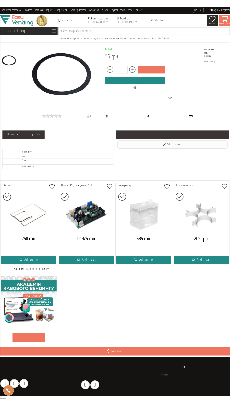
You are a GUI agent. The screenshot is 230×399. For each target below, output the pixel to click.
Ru (200, 10)
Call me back (66, 20)
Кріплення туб (184, 185)
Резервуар (125, 185)
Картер (8, 185)
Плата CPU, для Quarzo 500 (77, 185)
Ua (195, 10)
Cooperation (61, 10)
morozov (164, 375)
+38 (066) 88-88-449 (99, 22)
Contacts (139, 10)
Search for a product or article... (76, 31)
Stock (105, 10)
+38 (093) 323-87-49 (128, 22)
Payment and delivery (121, 10)
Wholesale (94, 10)
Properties (34, 134)
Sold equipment (78, 10)
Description (13, 134)
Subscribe (156, 20)
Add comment (172, 144)
